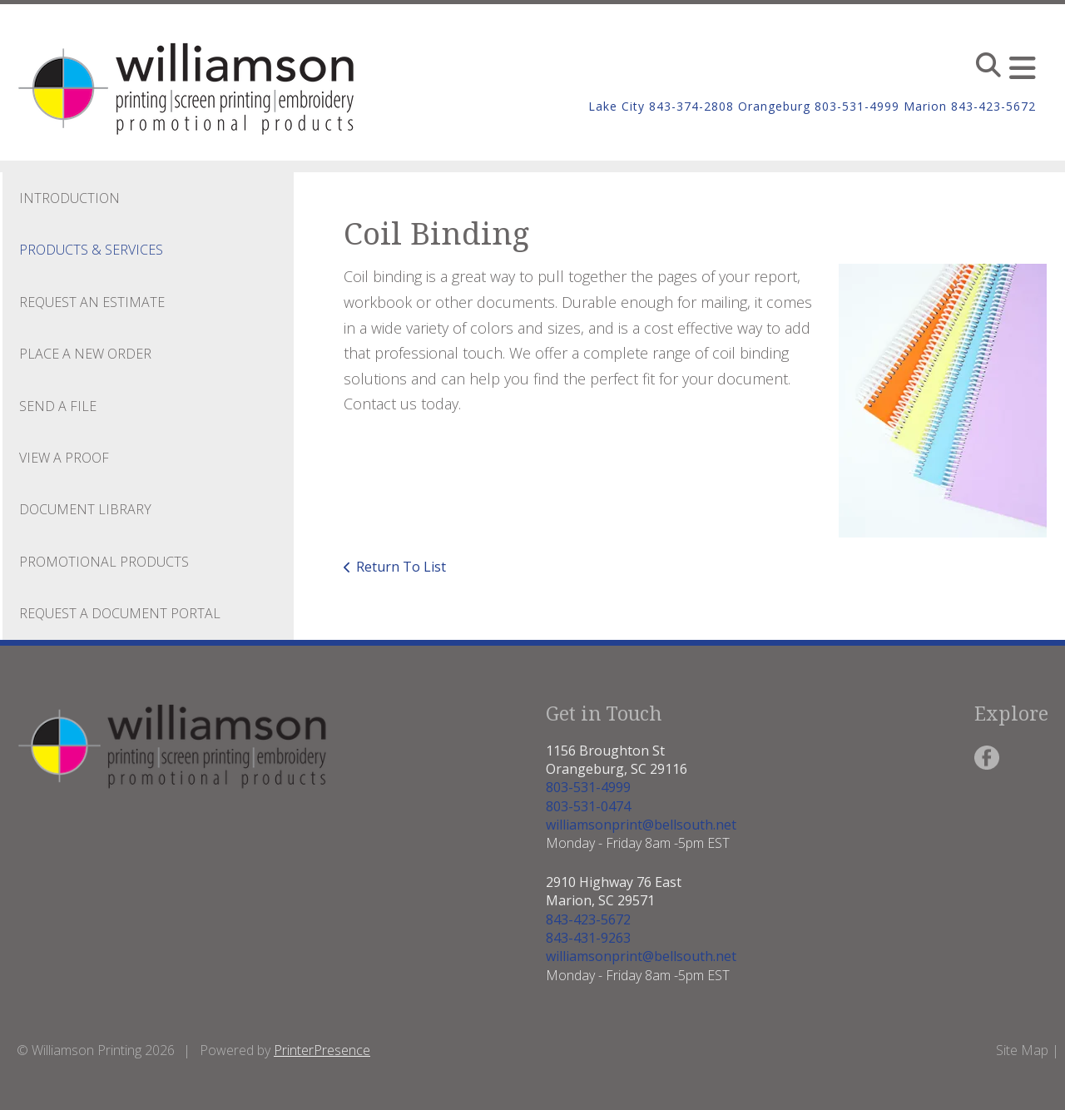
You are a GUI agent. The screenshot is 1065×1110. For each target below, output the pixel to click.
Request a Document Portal (119, 613)
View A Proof (64, 457)
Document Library (85, 509)
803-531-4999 (588, 787)
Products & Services (91, 249)
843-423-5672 (588, 919)
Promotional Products (104, 562)
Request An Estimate (92, 302)
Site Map (1022, 1050)
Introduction (69, 198)
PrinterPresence (322, 1050)
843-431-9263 (588, 938)
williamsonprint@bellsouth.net (641, 824)
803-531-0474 (588, 806)
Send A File (58, 406)
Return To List (401, 566)
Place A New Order (85, 353)
